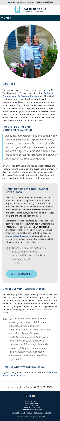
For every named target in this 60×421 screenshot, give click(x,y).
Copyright (15, 413)
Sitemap (48, 413)
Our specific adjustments (18, 236)
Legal (23, 413)
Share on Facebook (30, 396)
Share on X (26, 396)
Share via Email (33, 396)
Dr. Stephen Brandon (28, 96)
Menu (6, 18)
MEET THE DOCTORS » (21, 274)
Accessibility (38, 413)
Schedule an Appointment (21, 2)
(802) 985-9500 (45, 2)
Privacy (29, 413)
